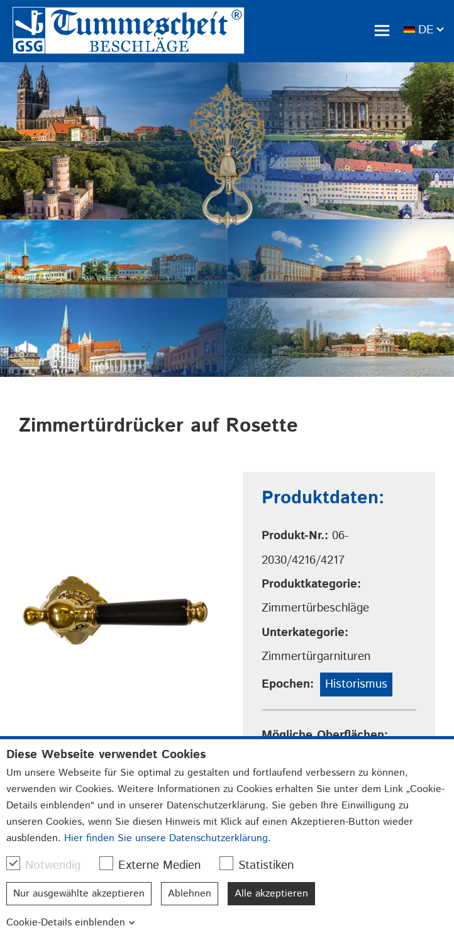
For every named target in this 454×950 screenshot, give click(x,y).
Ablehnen (189, 893)
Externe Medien (156, 865)
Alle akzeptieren (271, 893)
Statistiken (262, 865)
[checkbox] (13, 863)
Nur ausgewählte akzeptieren (79, 893)
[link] (129, 30)
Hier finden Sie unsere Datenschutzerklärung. (167, 838)
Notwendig (49, 865)
